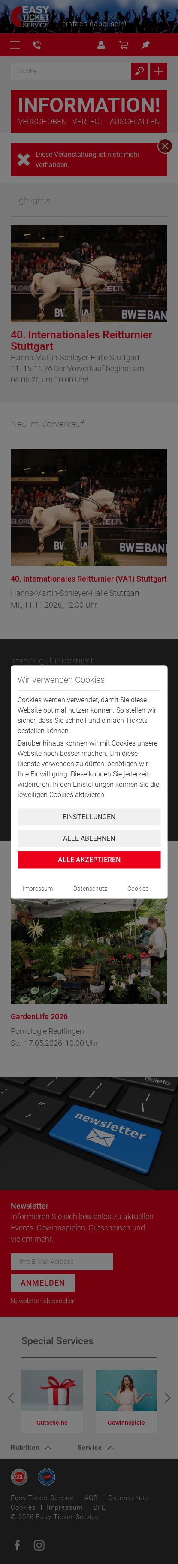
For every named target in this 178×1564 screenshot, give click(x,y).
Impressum (38, 888)
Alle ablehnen (89, 838)
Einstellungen (89, 817)
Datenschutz (90, 888)
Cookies (137, 888)
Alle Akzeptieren (89, 860)
